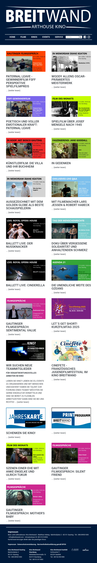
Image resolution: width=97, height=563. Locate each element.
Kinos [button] (35, 37)
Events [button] (47, 37)
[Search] (72, 37)
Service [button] (60, 37)
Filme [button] (24, 37)
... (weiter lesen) (13, 90)
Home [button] (13, 37)
